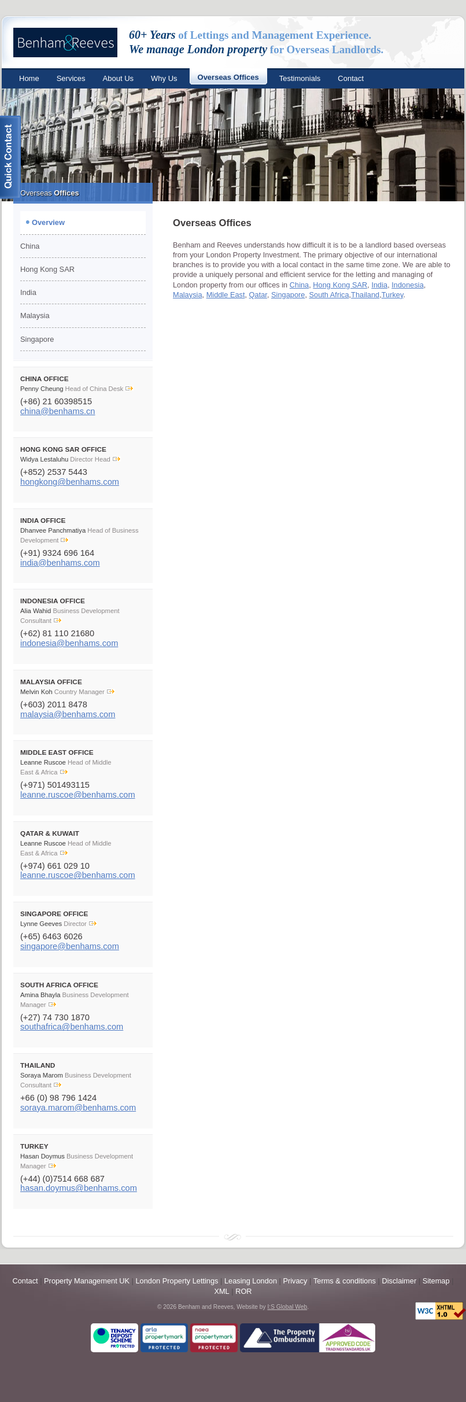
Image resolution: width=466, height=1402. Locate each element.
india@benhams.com (60, 562)
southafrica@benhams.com (71, 1026)
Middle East (225, 294)
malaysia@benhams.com (67, 714)
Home (29, 78)
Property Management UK (87, 1280)
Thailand (365, 294)
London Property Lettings (176, 1280)
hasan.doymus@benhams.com (78, 1188)
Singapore (37, 339)
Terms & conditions (344, 1280)
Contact (351, 78)
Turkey (393, 294)
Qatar (258, 294)
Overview (48, 222)
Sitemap (436, 1280)
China (29, 246)
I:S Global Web (288, 1307)
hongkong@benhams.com (69, 481)
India (28, 292)
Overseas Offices (228, 77)
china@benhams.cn (57, 411)
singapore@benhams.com (69, 946)
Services (71, 78)
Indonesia (407, 285)
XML (221, 1291)
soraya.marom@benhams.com (78, 1107)
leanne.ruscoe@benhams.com (77, 794)
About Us (118, 78)
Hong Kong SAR (47, 269)
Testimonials (300, 78)
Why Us (164, 78)
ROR (243, 1291)
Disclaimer (399, 1280)
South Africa (329, 294)
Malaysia (35, 315)
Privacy (295, 1280)
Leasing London (251, 1280)
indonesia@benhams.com (69, 643)
